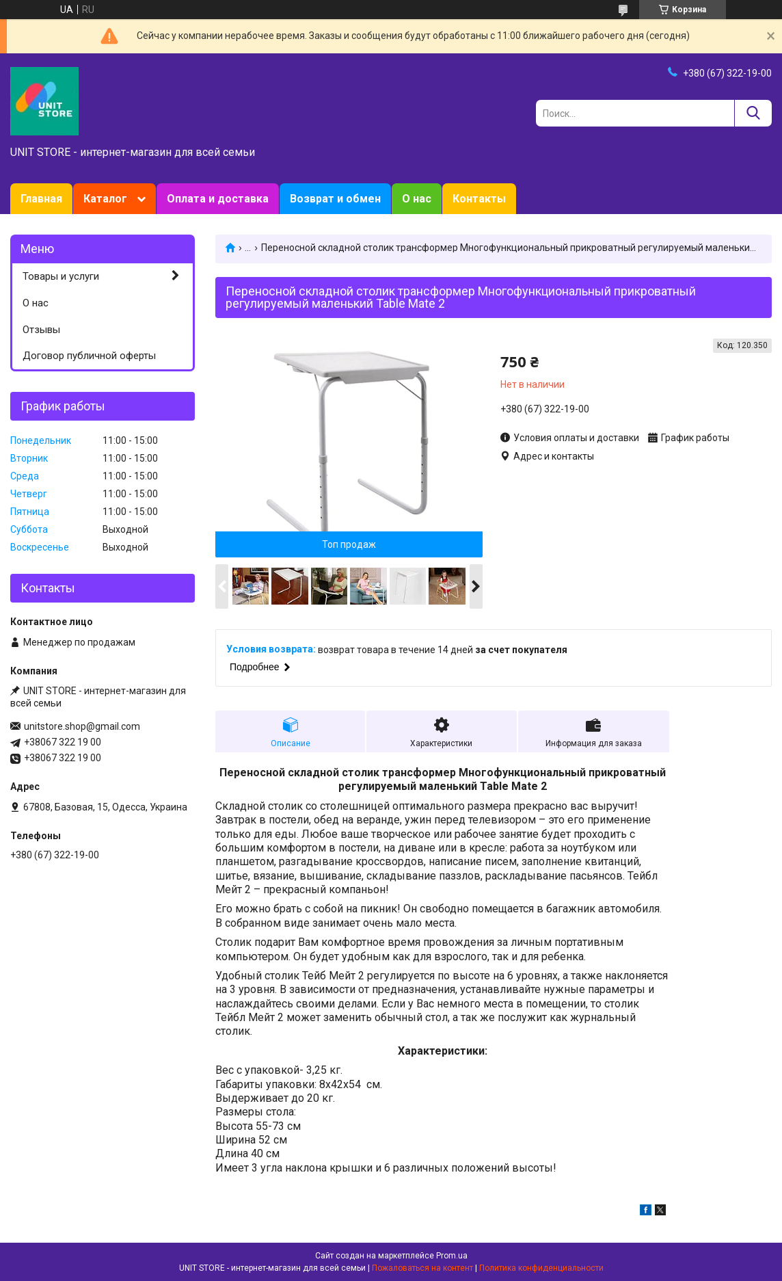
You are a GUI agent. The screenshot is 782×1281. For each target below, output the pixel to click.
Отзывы (41, 329)
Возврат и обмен (335, 198)
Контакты (479, 198)
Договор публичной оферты (89, 355)
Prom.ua (452, 1255)
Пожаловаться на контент (422, 1268)
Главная (41, 198)
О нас (416, 198)
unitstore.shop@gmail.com (82, 726)
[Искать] (753, 113)
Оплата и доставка (218, 198)
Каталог (105, 198)
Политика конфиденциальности (541, 1268)
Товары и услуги (61, 276)
